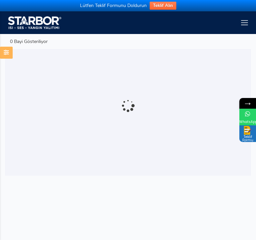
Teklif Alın (163, 6)
